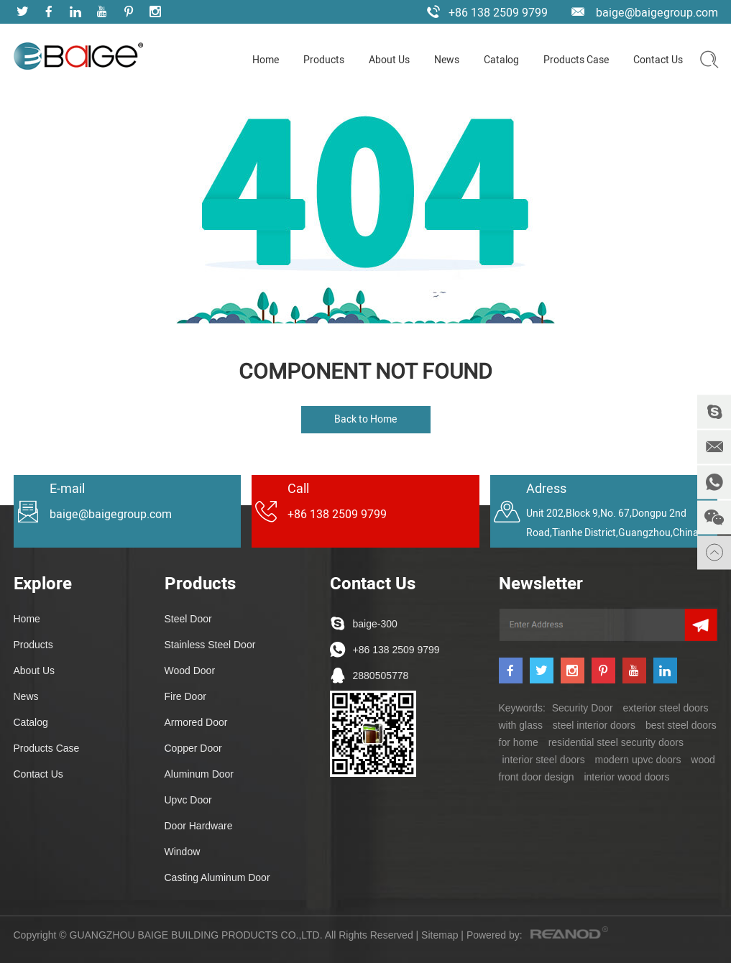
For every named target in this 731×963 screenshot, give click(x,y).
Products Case (576, 60)
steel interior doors (594, 725)
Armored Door (196, 722)
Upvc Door (188, 800)
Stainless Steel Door (210, 644)
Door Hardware (199, 825)
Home (265, 60)
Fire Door (185, 696)
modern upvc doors (638, 759)
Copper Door (193, 748)
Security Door (582, 708)
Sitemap (439, 935)
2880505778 (381, 675)
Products (323, 60)
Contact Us (658, 60)
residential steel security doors (616, 742)
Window (183, 851)
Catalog (501, 60)
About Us (389, 60)
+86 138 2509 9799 (396, 649)
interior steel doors (543, 759)
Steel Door (188, 619)
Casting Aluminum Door (217, 877)
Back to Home (365, 419)
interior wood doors (626, 777)
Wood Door (190, 670)
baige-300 (375, 624)
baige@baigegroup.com (657, 13)
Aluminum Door (199, 774)
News (446, 60)
